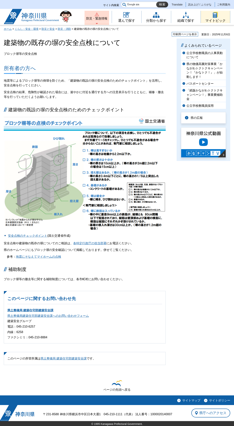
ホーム (8, 28)
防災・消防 (64, 28)
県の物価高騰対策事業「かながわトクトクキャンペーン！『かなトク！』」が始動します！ (204, 70)
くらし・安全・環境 (26, 28)
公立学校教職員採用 (200, 105)
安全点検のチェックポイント (27, 235)
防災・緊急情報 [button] (96, 18)
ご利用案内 (223, 4)
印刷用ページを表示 (185, 34)
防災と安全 (48, 28)
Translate (177, 4)
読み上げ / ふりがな (200, 4)
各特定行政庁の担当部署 (89, 243)
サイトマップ (191, 400)
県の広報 (197, 117)
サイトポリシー (219, 400)
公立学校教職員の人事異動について (204, 55)
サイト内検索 (111, 5)
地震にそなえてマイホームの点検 (38, 256)
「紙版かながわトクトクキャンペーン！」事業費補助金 (204, 95)
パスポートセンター (200, 83)
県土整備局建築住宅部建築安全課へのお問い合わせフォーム (48, 315)
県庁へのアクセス (212, 413)
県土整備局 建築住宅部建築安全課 (30, 310)
